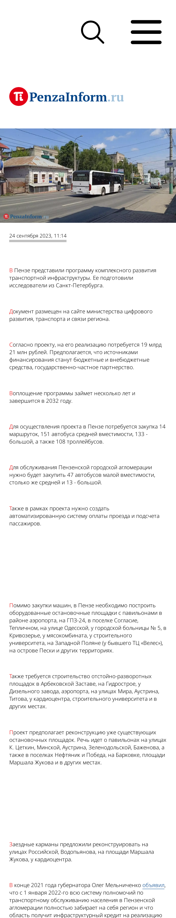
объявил (153, 885)
